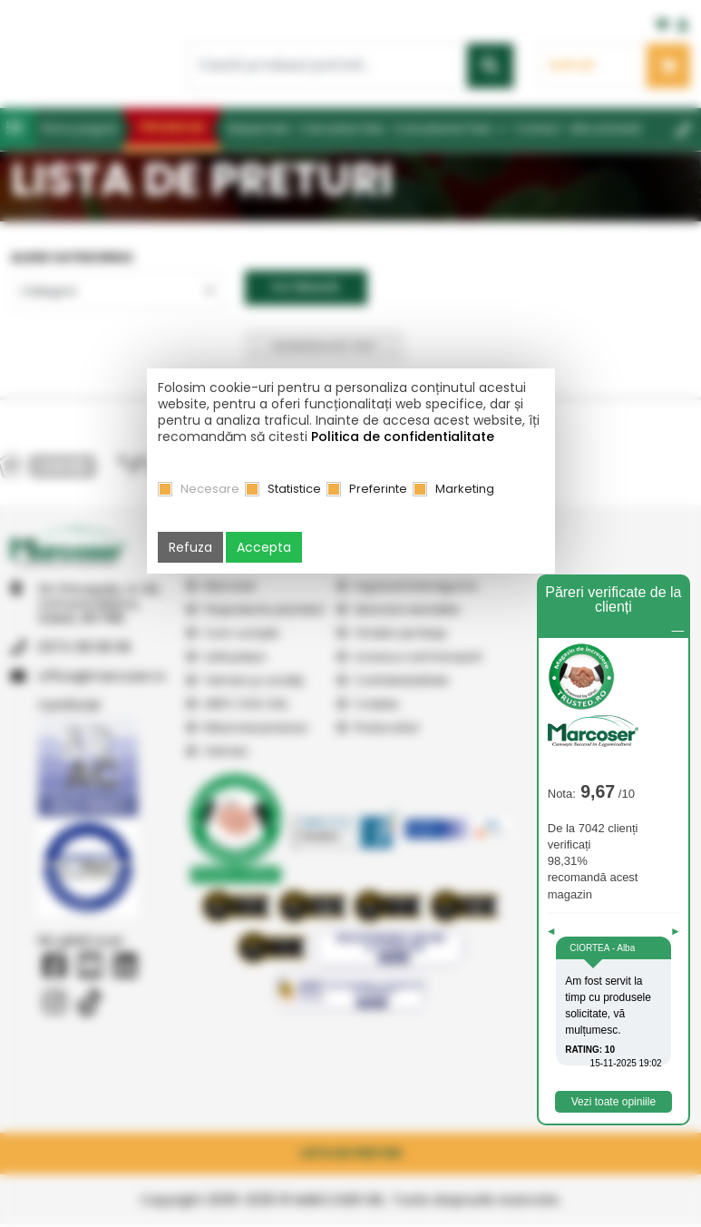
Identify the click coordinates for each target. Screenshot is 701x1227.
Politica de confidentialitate (402, 436)
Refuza (190, 547)
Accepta (264, 547)
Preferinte (378, 488)
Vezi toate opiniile (613, 1104)
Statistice (294, 488)
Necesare (209, 488)
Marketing (464, 488)
